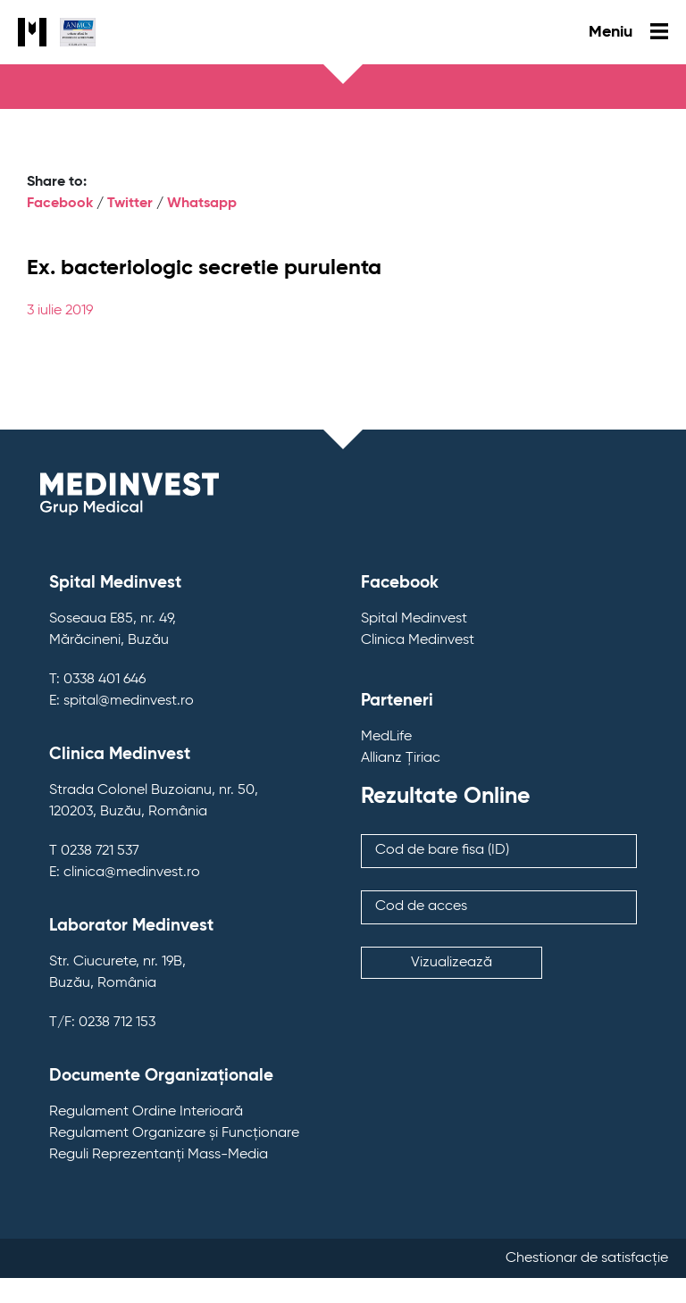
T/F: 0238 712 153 (102, 1022)
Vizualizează (451, 963)
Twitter (130, 203)
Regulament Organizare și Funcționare (174, 1133)
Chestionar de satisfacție (587, 1258)
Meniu (628, 32)
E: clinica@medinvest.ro (124, 872)
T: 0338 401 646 (97, 679)
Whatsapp (202, 203)
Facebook (60, 203)
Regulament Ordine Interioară (146, 1112)
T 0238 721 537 (94, 851)
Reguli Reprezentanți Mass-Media (158, 1155)
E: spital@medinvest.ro (121, 701)
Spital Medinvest (414, 619)
